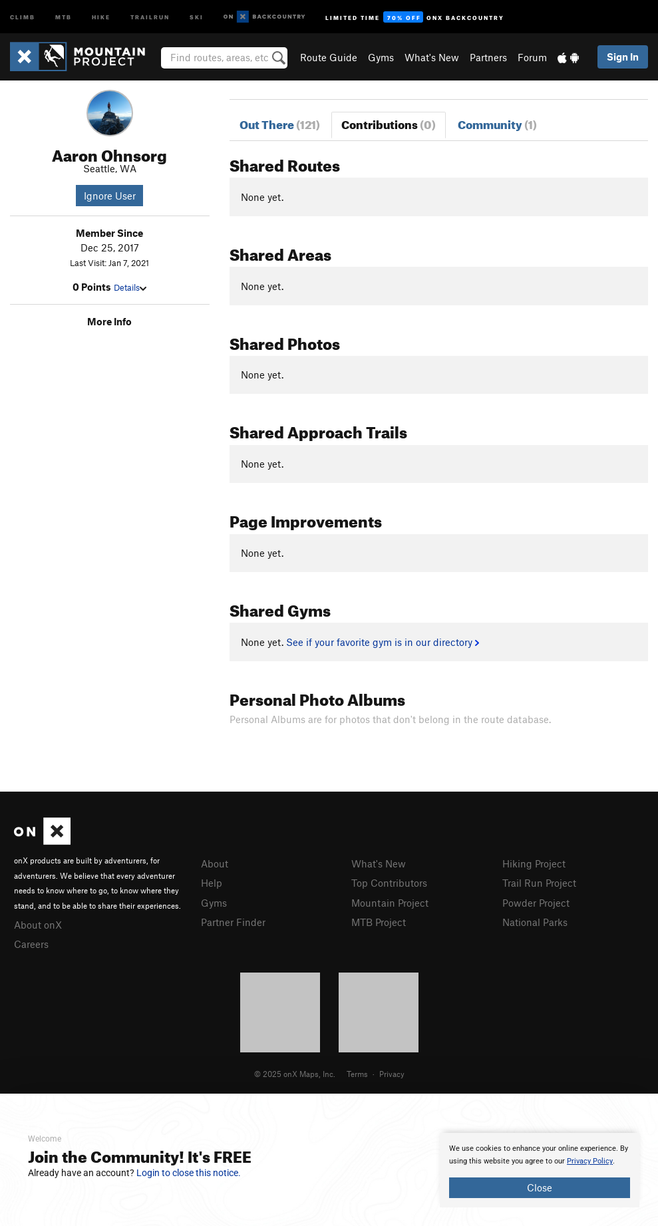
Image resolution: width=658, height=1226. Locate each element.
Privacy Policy (590, 1161)
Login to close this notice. (188, 1172)
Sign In (623, 57)
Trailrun (150, 16)
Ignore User (110, 196)
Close (539, 1187)
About (214, 863)
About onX (38, 925)
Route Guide (328, 57)
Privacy (392, 1073)
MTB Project (378, 922)
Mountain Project (389, 903)
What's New (432, 57)
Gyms (381, 57)
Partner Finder (233, 922)
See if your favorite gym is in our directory (382, 642)
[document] (539, 1170)
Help (211, 883)
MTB (63, 16)
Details (130, 287)
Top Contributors (389, 883)
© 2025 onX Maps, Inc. (294, 1073)
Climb (22, 16)
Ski (197, 16)
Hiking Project (534, 863)
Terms (357, 1073)
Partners (488, 57)
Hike (101, 16)
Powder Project (536, 903)
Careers (31, 944)
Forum (532, 57)
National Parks (535, 922)
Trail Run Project (539, 883)
